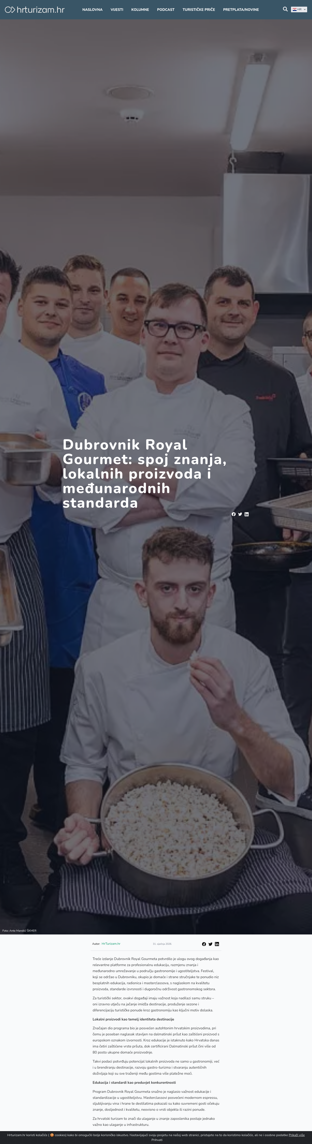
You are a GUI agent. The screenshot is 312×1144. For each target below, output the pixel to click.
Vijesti (117, 9)
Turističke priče (199, 9)
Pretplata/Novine (241, 9)
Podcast (166, 9)
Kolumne (140, 9)
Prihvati (157, 1140)
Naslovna (92, 9)
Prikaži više (297, 1135)
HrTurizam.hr (111, 944)
